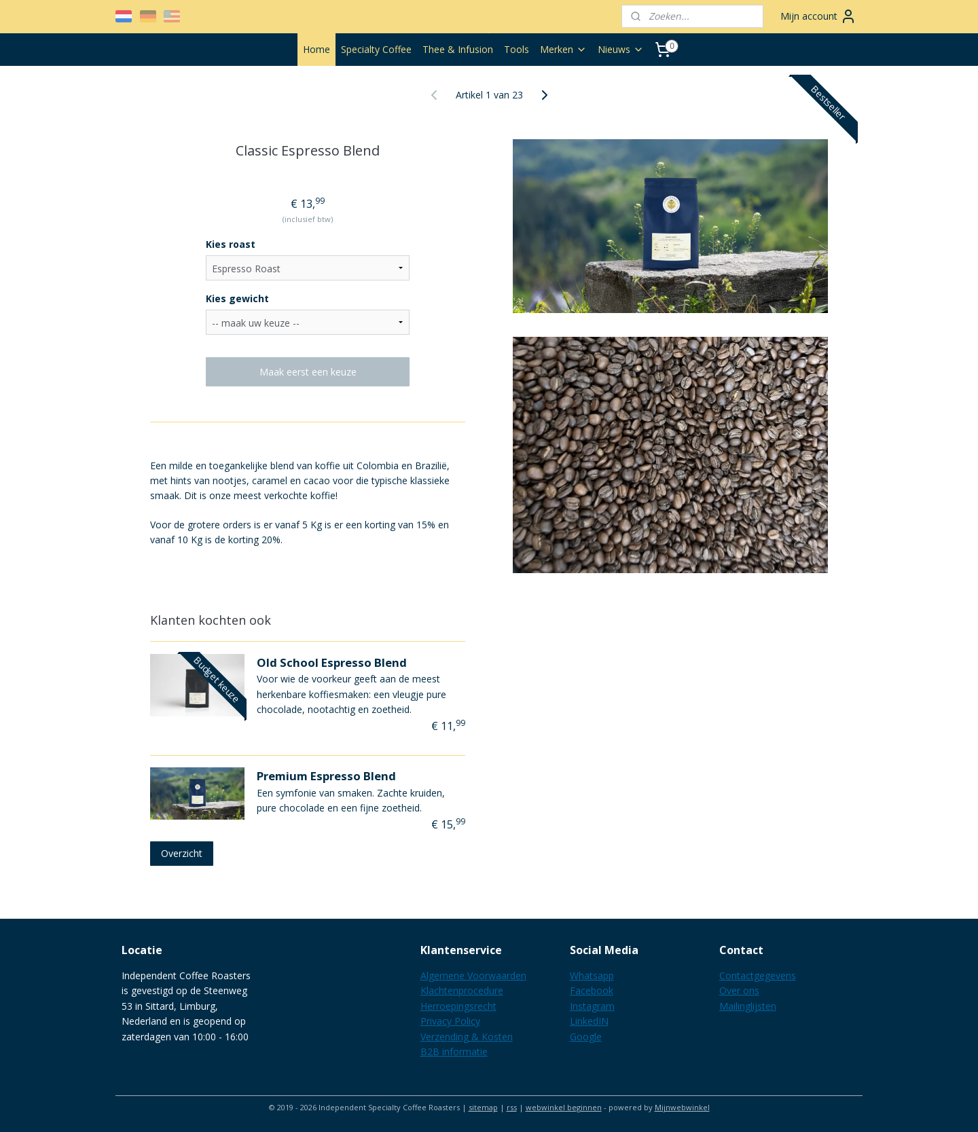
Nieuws (621, 49)
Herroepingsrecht (458, 1006)
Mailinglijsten (747, 1006)
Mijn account (818, 16)
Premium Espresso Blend (326, 776)
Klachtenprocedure (461, 990)
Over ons (739, 990)
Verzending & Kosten (466, 1036)
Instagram (592, 1006)
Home (316, 49)
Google (586, 1036)
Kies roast (230, 244)
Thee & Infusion (457, 49)
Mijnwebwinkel (682, 1107)
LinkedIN (589, 1021)
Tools (516, 49)
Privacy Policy (450, 1021)
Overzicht (181, 853)
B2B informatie (454, 1051)
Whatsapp (592, 975)
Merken (563, 49)
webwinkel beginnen (564, 1107)
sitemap (483, 1107)
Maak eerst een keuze (308, 371)
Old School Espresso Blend (332, 662)
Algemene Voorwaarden (473, 975)
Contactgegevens (757, 975)
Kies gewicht (237, 298)
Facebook (591, 990)
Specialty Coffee (376, 49)
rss (512, 1107)
